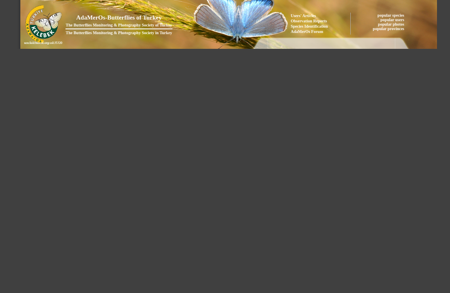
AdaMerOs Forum (307, 31)
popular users (392, 19)
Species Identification (309, 26)
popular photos (391, 24)
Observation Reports (309, 21)
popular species (391, 15)
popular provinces (389, 28)
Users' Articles (303, 15)
